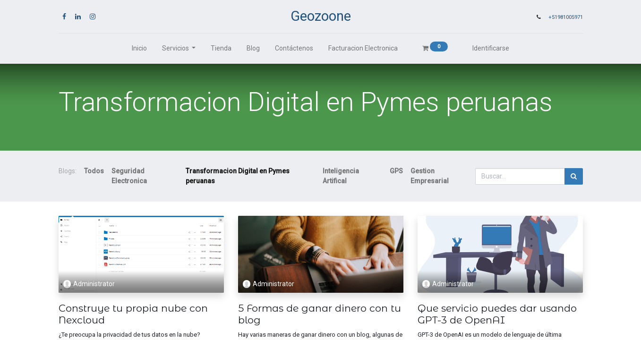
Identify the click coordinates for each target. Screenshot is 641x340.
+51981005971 (565, 17)
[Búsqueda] (573, 176)
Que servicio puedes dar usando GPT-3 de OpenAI (497, 314)
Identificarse (490, 48)
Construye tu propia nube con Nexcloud (133, 314)
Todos (94, 171)
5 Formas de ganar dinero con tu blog (319, 314)
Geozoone (321, 16)
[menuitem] (139, 48)
